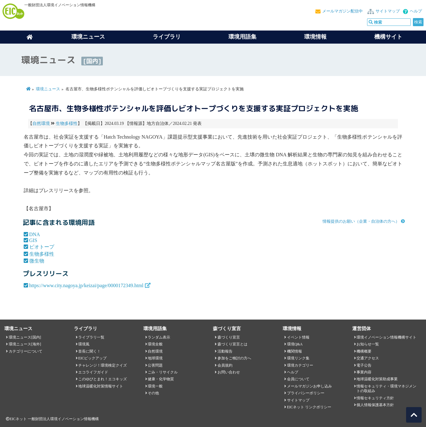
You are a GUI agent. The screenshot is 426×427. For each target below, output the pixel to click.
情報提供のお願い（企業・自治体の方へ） (361, 221)
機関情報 (294, 351)
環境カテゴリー (300, 365)
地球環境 (155, 358)
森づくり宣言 (229, 337)
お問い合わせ (229, 372)
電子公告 (364, 365)
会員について (298, 379)
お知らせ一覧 (368, 344)
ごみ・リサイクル (163, 372)
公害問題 (155, 365)
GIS (33, 240)
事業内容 (364, 372)
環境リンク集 (298, 358)
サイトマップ (388, 11)
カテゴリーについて (25, 351)
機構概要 (364, 351)
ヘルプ (416, 11)
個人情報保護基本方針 (375, 405)
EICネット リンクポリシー (309, 407)
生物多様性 (67, 123)
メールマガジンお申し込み (309, 386)
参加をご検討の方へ (234, 358)
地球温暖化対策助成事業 (377, 379)
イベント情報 (298, 337)
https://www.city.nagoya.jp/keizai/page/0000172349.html (86, 285)
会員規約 (225, 365)
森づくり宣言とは (232, 344)
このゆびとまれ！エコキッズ (102, 379)
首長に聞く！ (89, 351)
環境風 (83, 344)
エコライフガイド (93, 372)
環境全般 (155, 344)
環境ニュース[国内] (25, 337)
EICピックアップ (92, 358)
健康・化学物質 (161, 379)
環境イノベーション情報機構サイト (386, 337)
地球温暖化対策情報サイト (100, 386)
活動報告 (225, 351)
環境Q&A (295, 344)
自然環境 (41, 123)
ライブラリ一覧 (91, 337)
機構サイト (388, 37)
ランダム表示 (159, 337)
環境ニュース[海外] (25, 344)
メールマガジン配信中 (342, 11)
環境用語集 (242, 37)
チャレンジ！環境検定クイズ (102, 365)
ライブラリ (167, 37)
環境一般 (155, 386)
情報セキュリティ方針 (375, 398)
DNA (34, 234)
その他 (153, 393)
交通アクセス (368, 358)
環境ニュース (48, 89)
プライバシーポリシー (305, 393)
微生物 (36, 260)
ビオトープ (41, 246)
